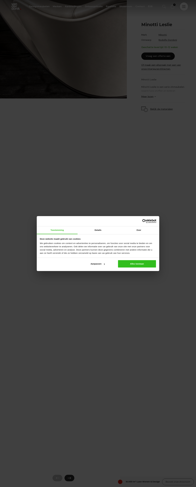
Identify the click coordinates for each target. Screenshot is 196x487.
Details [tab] (98, 230)
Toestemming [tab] (57, 230)
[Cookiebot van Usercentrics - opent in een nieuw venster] (144, 221)
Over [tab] (139, 230)
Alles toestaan (137, 264)
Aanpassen (98, 264)
